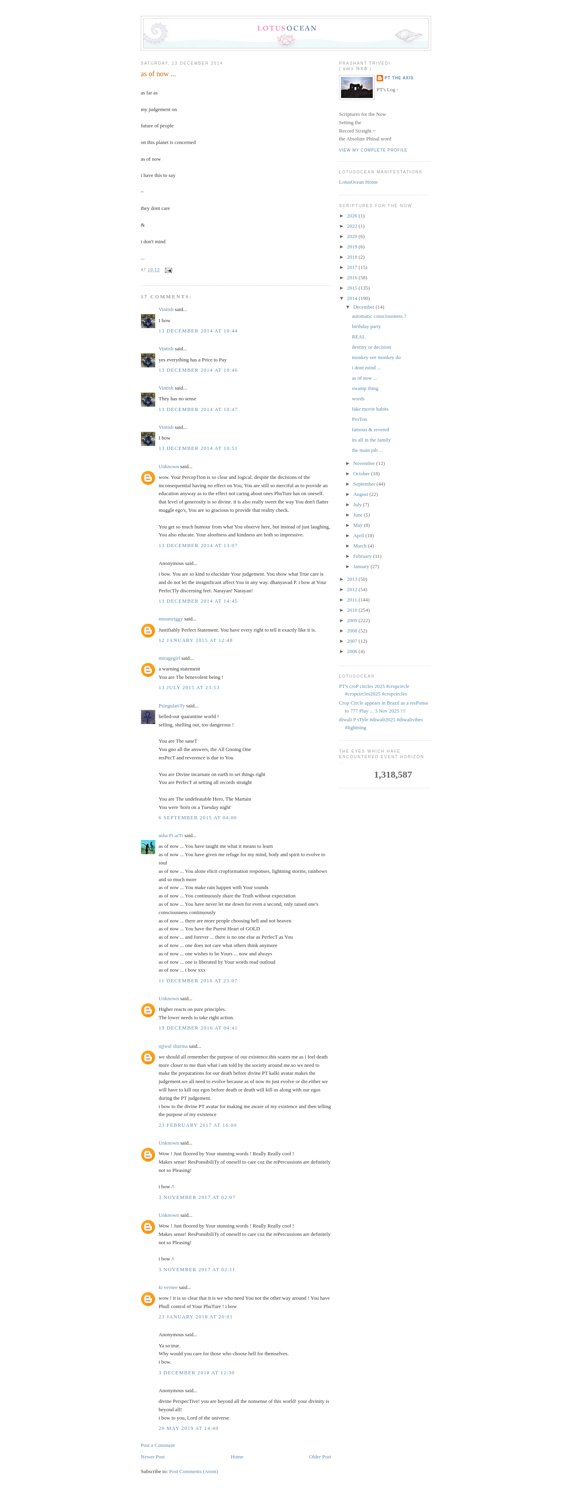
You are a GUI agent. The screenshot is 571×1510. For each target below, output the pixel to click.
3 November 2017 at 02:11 (197, 1269)
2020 (352, 236)
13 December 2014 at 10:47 (198, 409)
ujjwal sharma (173, 1046)
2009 (352, 620)
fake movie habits (370, 409)
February (363, 556)
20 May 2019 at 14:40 (188, 1428)
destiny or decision (371, 347)
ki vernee (168, 1287)
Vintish (166, 309)
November (364, 463)
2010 (352, 610)
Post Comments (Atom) (193, 1471)
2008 (352, 631)
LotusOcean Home (358, 182)
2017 (352, 267)
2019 (352, 247)
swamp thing (365, 388)
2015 (352, 288)
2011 (352, 600)
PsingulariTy (172, 706)
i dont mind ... (366, 368)
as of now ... (158, 74)
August (361, 494)
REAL (358, 337)
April (359, 535)
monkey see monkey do (376, 357)
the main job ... (367, 450)
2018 (352, 257)
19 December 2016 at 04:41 (198, 1028)
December (364, 307)
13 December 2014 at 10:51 (198, 448)
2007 (352, 641)
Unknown (169, 466)
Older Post (320, 1457)
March (360, 546)
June (358, 515)
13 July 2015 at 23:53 (189, 687)
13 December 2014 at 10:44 (198, 331)
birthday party (366, 326)
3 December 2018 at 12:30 (197, 1373)
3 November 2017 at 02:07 (197, 1197)
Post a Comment (158, 1445)
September (365, 484)
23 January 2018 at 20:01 (196, 1317)
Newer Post (153, 1457)
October (362, 473)
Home (237, 1457)
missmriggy (171, 619)
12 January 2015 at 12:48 (196, 640)
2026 (352, 216)
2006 (352, 651)
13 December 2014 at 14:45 (198, 601)
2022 (352, 226)
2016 (352, 277)
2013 (352, 579)
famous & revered (370, 429)
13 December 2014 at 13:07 (198, 545)
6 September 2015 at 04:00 (198, 817)
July (358, 504)
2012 (352, 589)
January (362, 566)
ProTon (359, 419)
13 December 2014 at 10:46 (198, 370)
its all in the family (371, 440)
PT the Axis (399, 78)
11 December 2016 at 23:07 (198, 981)
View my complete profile (373, 150)
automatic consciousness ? (379, 316)
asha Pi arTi (171, 835)
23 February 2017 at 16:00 (198, 1125)
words (358, 399)
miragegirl (169, 658)
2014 (352, 298)
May (358, 525)
